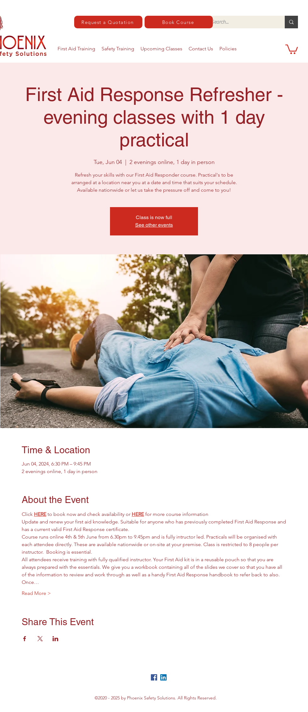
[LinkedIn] (163, 677)
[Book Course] (179, 22)
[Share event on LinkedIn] (55, 638)
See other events (154, 225)
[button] (291, 48)
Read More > (36, 593)
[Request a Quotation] (108, 22)
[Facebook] (154, 677)
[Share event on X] (40, 638)
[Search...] (241, 22)
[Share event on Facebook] (25, 638)
